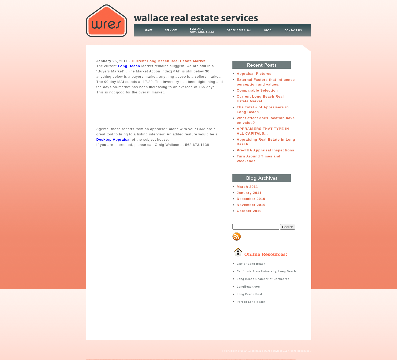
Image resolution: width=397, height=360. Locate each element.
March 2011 (247, 187)
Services (172, 26)
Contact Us (295, 26)
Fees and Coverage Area (202, 26)
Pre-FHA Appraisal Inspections (265, 150)
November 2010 (251, 205)
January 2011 (249, 193)
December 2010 (251, 199)
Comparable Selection (257, 90)
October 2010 (249, 211)
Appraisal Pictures (254, 74)
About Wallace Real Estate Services (147, 26)
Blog (267, 26)
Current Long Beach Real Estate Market (169, 61)
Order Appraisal (238, 26)
